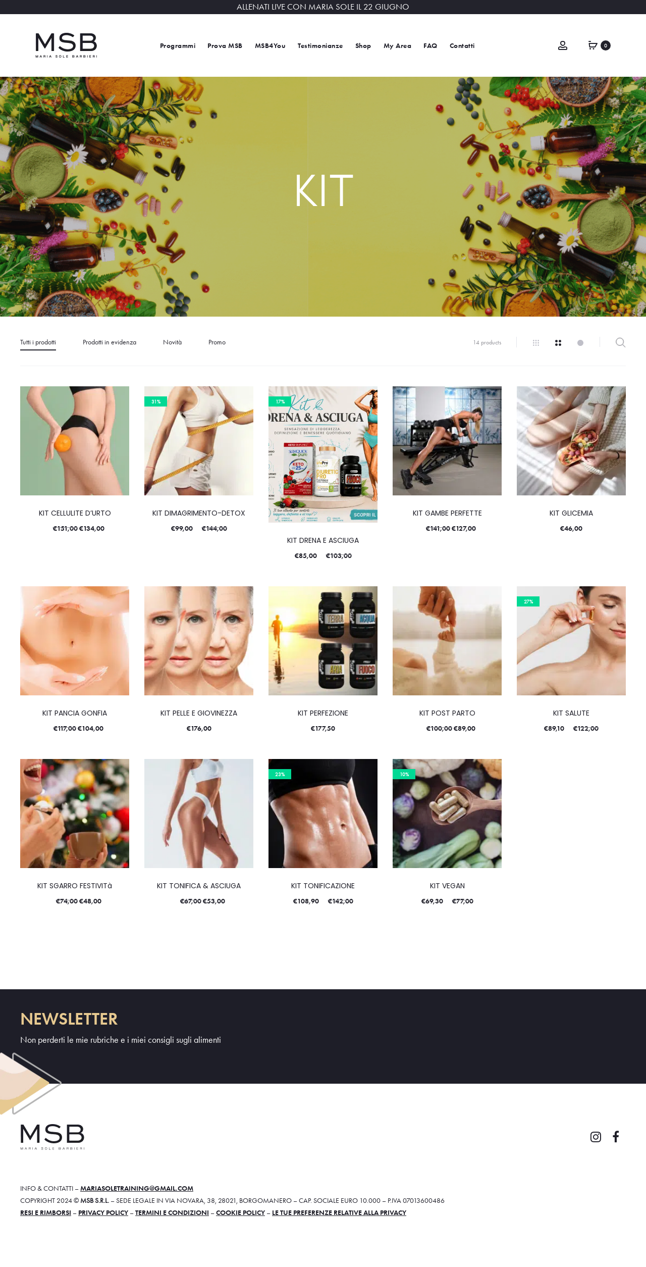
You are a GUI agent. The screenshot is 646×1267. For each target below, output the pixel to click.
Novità (172, 341)
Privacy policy (103, 1212)
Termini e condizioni (172, 1212)
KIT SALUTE (571, 713)
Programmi (178, 45)
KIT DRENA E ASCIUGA (323, 540)
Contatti (462, 45)
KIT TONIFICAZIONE (323, 886)
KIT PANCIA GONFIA (74, 713)
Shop (363, 45)
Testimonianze (320, 45)
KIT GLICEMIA (571, 513)
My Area (398, 45)
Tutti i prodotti (38, 341)
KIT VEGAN (447, 886)
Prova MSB (225, 45)
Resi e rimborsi (45, 1212)
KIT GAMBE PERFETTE (447, 513)
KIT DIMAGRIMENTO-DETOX (198, 513)
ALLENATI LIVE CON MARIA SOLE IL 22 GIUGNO (323, 7)
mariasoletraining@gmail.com (136, 1188)
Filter (620, 342)
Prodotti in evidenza (109, 341)
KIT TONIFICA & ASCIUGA (199, 886)
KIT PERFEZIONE (323, 713)
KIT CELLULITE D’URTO (75, 513)
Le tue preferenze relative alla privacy (339, 1212)
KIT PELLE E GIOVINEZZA (198, 713)
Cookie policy (240, 1212)
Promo (217, 341)
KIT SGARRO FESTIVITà (74, 886)
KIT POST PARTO (447, 713)
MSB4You (270, 45)
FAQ (430, 45)
